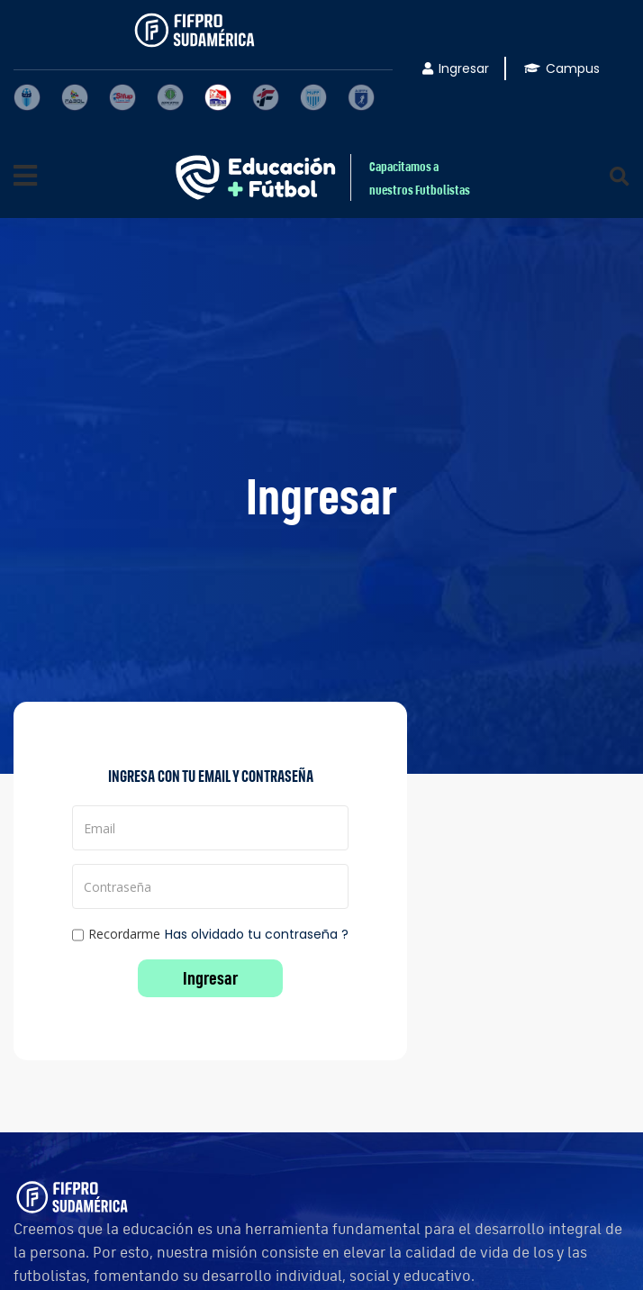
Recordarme (116, 934)
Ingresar (455, 68)
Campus (562, 68)
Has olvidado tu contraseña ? (257, 934)
